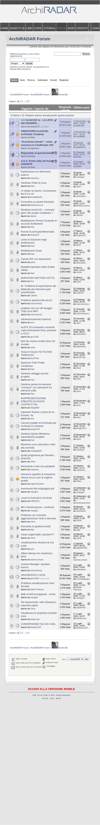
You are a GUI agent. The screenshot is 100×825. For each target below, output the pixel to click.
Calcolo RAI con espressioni (36, 259)
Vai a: (64, 659)
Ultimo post (82, 108)
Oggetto (26, 108)
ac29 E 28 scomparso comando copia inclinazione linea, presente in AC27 (38, 330)
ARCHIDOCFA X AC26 (33, 575)
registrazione (16, 56)
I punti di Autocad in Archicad (36, 498)
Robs (32, 137)
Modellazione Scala (31, 250)
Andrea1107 (35, 627)
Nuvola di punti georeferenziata (37, 231)
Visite (66, 110)
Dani (32, 186)
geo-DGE (34, 337)
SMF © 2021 (49, 695)
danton (33, 216)
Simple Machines (63, 695)
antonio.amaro (36, 559)
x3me (32, 347)
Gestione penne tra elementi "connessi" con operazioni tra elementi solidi (36, 387)
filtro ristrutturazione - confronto (37, 507)
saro (32, 322)
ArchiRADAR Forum (29, 38)
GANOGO (35, 501)
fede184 (80, 125)
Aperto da (41, 108)
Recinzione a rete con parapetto (38, 466)
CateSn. (34, 295)
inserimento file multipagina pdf (37, 488)
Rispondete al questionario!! (37, 153)
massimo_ (35, 178)
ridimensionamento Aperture (36, 319)
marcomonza (36, 303)
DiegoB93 (34, 407)
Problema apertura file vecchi (36, 300)
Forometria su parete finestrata (37, 202)
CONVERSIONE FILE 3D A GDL (38, 624)
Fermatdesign (83, 579)
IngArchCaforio (37, 484)
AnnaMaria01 (36, 197)
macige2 (80, 177)
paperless (34, 148)
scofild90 (80, 136)
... (24, 101)
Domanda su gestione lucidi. (36, 526)
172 (28, 101)
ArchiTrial (34, 358)
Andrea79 (34, 235)
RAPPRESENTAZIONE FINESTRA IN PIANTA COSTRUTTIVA (33, 401)
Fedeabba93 (36, 451)
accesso (23, 54)
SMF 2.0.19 (37, 695)
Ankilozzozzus (36, 205)
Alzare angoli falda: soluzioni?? (37, 534)
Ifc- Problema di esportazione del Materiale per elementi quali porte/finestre (38, 289)
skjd (32, 529)
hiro (32, 281)
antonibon (81, 196)
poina (32, 262)
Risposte (65, 107)
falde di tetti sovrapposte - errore (38, 594)
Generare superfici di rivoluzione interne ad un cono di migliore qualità (38, 477)
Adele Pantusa (36, 589)
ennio (78, 272)
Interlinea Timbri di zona (33, 183)
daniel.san (35, 619)
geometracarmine (81, 503)
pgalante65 (81, 548)
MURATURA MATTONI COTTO (37, 278)
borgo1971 (35, 126)
